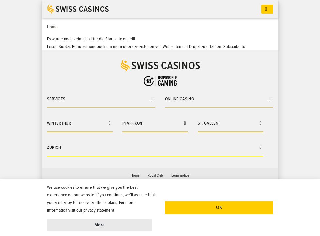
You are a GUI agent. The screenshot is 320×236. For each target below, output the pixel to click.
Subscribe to (234, 46)
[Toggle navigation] (267, 9)
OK (219, 207)
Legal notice (180, 175)
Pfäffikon (132, 123)
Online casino (179, 99)
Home (135, 175)
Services (56, 99)
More (99, 225)
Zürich (54, 147)
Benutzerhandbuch (88, 46)
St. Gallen (208, 123)
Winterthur (59, 123)
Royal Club (155, 175)
